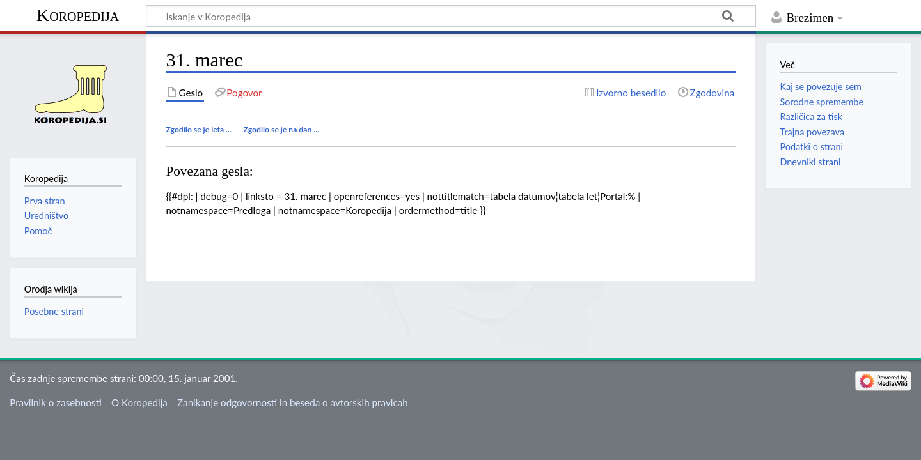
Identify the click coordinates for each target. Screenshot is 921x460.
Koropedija (77, 15)
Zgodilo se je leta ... (199, 129)
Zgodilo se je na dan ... (281, 129)
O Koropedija (139, 402)
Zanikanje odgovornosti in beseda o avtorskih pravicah (292, 402)
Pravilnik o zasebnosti (56, 402)
